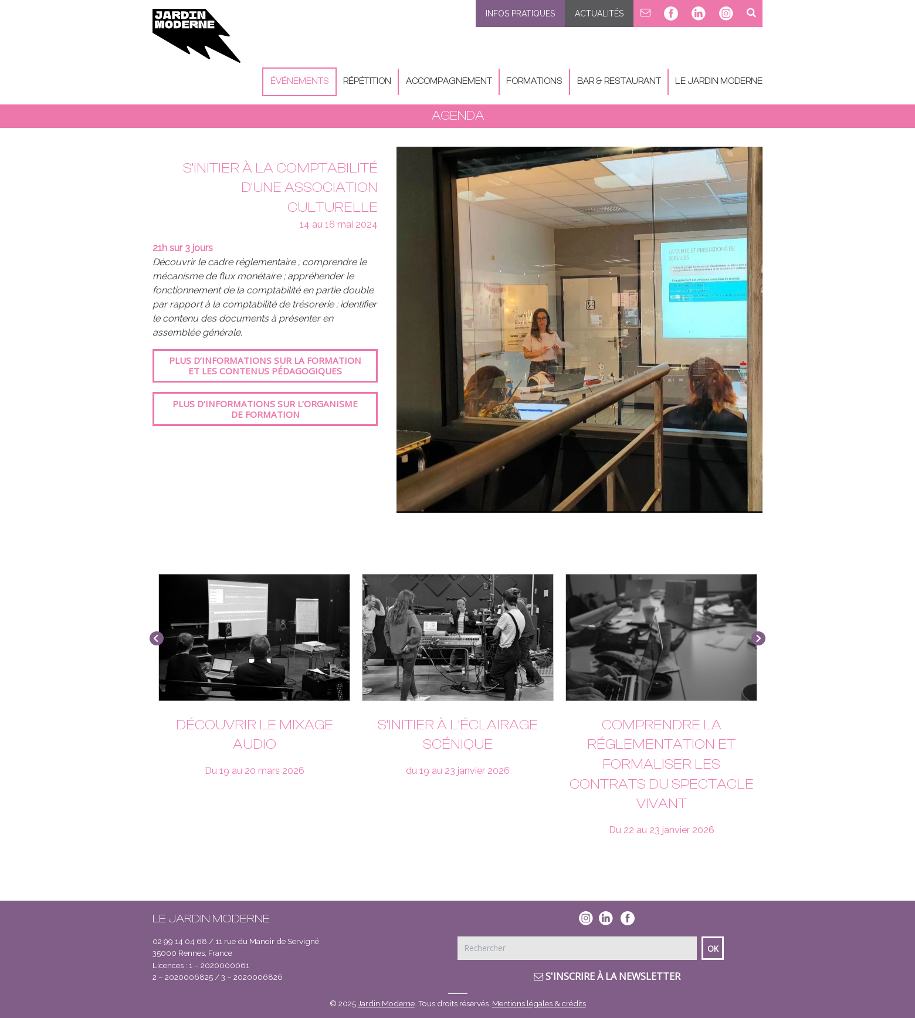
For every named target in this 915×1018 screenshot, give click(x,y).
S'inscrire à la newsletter (607, 976)
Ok (713, 948)
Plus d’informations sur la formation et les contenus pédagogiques (265, 365)
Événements (299, 81)
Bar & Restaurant (619, 81)
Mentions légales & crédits (539, 1003)
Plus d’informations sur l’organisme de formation (265, 409)
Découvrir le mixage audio (254, 735)
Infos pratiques (520, 13)
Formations (534, 81)
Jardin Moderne (386, 1003)
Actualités (599, 13)
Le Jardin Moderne (718, 81)
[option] (579, 330)
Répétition (367, 81)
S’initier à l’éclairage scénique (458, 735)
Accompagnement (449, 81)
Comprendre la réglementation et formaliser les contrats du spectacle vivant (662, 764)
